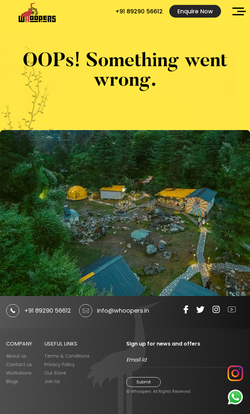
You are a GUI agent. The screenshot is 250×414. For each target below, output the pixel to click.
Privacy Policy (59, 364)
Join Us (52, 381)
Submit (143, 382)
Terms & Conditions (67, 356)
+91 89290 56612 (139, 11)
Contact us (19, 364)
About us (16, 356)
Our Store (55, 373)
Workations (19, 373)
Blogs (12, 381)
